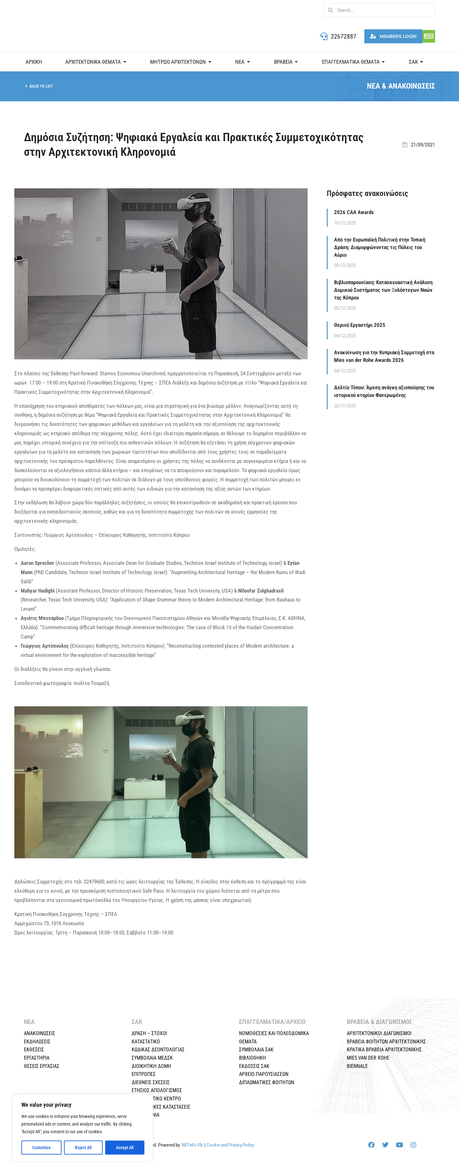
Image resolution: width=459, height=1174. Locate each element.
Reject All (83, 1147)
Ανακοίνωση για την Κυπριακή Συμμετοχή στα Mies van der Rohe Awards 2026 (384, 356)
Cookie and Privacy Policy (230, 1145)
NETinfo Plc (192, 1145)
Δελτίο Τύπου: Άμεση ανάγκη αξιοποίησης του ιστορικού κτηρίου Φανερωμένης (384, 391)
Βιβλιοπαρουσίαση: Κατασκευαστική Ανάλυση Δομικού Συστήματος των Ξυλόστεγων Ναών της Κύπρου (383, 290)
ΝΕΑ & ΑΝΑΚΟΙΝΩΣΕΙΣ (401, 86)
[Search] (330, 10)
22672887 (343, 36)
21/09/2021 (423, 145)
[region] (83, 1127)
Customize (41, 1147)
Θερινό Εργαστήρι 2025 (359, 325)
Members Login (393, 36)
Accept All (125, 1147)
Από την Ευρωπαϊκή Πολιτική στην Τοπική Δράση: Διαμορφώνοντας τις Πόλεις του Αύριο (379, 247)
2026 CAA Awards (354, 212)
